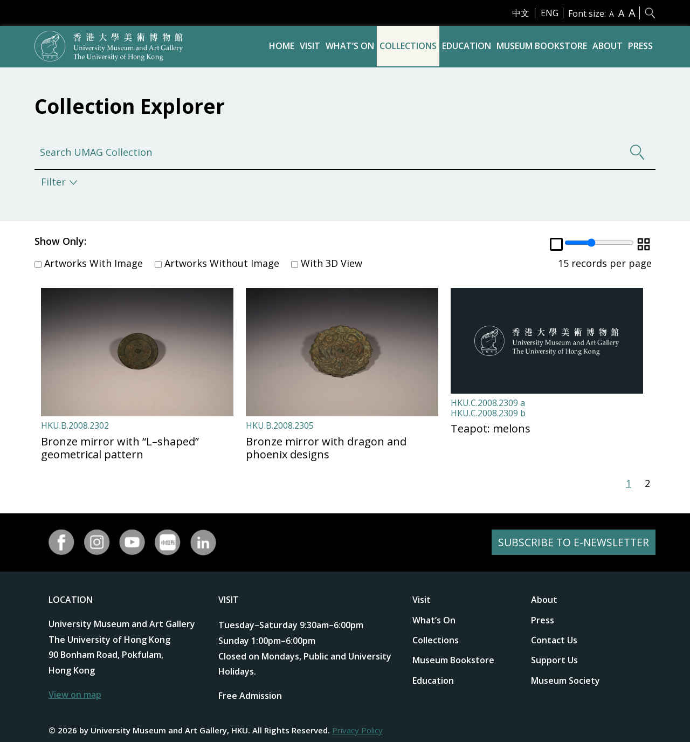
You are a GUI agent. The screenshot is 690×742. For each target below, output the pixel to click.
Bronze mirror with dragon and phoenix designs (326, 448)
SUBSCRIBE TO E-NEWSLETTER (572, 542)
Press (640, 46)
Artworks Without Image (217, 263)
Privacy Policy (357, 730)
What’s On (350, 46)
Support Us (554, 660)
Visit (310, 46)
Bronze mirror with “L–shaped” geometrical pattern (120, 448)
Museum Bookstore (541, 46)
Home (281, 46)
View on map (75, 694)
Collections (408, 46)
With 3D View (326, 263)
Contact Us (554, 640)
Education (466, 46)
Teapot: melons (490, 428)
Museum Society (565, 680)
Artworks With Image (88, 263)
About (607, 46)
